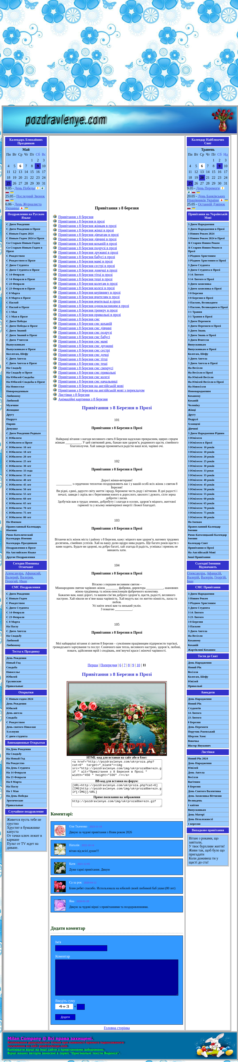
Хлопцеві (194, 424)
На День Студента (18, 767)
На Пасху (12, 626)
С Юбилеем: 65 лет (18, 503)
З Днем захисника (199, 283)
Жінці (192, 410)
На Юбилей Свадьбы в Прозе (25, 381)
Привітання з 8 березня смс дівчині (84, 328)
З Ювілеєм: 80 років (201, 517)
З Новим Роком (198, 598)
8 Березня (194, 722)
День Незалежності (200, 819)
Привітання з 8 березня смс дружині (85, 346)
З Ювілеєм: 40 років (201, 480)
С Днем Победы (16, 321)
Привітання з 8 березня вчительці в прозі (89, 301)
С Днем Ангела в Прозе (21, 363)
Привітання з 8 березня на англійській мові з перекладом (101, 390)
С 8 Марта (13, 293)
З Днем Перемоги (199, 321)
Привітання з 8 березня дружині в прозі (88, 252)
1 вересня (194, 823)
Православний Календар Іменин (204, 528)
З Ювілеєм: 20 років (201, 456)
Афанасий (32, 573)
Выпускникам (15, 344)
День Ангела (196, 772)
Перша (93, 665)
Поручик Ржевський (201, 731)
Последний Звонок (30, 196)
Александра (14, 573)
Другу (10, 414)
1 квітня (193, 805)
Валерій (193, 577)
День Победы (24, 188)
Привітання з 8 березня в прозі (81, 221)
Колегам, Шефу (198, 353)
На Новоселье (15, 386)
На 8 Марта (14, 781)
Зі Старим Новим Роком (204, 243)
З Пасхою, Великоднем (202, 302)
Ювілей (193, 681)
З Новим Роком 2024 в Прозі (206, 238)
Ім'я (58, 942)
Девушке (12, 428)
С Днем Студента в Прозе (22, 269)
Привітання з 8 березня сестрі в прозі (86, 266)
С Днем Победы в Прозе (22, 325)
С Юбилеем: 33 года (19, 470)
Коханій (193, 400)
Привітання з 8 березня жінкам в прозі (87, 226)
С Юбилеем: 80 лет (18, 517)
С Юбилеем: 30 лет (18, 466)
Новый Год (13, 662)
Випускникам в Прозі (202, 349)
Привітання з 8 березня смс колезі (84, 377)
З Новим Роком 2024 (201, 233)
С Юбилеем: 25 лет (18, 461)
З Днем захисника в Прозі (205, 288)
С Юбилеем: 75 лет (18, 512)
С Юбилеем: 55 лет (18, 494)
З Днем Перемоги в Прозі (204, 325)
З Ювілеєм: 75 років (201, 512)
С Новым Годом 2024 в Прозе (25, 238)
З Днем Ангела (197, 358)
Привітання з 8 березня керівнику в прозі (89, 292)
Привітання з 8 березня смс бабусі (84, 337)
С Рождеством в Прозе (20, 260)
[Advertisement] (118, 54)
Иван (23, 581)
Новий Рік (194, 667)
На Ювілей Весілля (200, 377)
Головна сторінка (117, 1028)
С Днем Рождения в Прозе (23, 229)
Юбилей (11, 676)
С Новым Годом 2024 (19, 233)
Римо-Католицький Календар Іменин (207, 536)
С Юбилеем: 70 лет (18, 508)
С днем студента (16, 736)
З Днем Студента (199, 265)
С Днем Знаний (16, 330)
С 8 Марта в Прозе (18, 297)
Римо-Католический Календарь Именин (19, 536)
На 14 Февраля (16, 772)
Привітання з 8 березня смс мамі (83, 341)
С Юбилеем (14, 438)
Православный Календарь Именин (23, 528)
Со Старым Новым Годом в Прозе (24, 249)
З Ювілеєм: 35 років (201, 475)
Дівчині (193, 428)
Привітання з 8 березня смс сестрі (84, 350)
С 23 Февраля (15, 283)
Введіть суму (65, 1001)
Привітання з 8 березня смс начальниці (87, 381)
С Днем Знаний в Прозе (21, 335)
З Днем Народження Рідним (206, 433)
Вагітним (194, 781)
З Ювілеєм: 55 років (201, 494)
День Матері (196, 814)
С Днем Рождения (18, 224)
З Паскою (194, 626)
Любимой (12, 400)
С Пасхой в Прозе (17, 307)
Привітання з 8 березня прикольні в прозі (89, 315)
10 (138, 665)
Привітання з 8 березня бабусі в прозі (86, 257)
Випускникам (197, 344)
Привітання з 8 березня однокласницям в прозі (93, 306)
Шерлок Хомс (197, 736)
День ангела (14, 713)
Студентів (194, 708)
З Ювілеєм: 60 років (201, 498)
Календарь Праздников (21, 543)
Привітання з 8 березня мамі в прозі (85, 261)
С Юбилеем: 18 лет (18, 452)
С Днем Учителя (17, 339)
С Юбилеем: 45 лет (18, 484)
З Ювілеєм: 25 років (201, 461)
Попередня (109, 665)
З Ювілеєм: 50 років (201, 489)
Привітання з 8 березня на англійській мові (90, 386)
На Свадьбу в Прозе (19, 372)
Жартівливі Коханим (201, 649)
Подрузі (193, 419)
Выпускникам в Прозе (21, 349)
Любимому (13, 395)
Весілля (193, 672)
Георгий (11, 581)
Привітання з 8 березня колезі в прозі (86, 288)
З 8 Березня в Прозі (200, 297)
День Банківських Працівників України (206, 198)
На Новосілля (197, 386)
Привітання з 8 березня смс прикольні (87, 372)
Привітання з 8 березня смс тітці (83, 359)
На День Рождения (18, 749)
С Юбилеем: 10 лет (18, 447)
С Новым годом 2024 (19, 699)
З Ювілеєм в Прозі (200, 442)
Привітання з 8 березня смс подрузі (85, 332)
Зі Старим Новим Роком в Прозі (205, 249)
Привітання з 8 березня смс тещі (82, 363)
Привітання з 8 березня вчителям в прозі (89, 297)
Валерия (26, 577)
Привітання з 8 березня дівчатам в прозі (88, 235)
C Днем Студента (17, 607)
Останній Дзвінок (211, 204)
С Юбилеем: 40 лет (18, 480)
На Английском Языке (21, 552)
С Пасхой (12, 302)
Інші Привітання (199, 557)
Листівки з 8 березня (74, 395)
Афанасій (214, 573)
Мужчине (12, 405)
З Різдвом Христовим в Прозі (207, 260)
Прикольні (195, 686)
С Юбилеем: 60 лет (18, 498)
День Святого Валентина (204, 791)
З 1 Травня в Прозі (200, 316)
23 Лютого (194, 717)
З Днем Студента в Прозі (204, 269)
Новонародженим (199, 391)
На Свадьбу (14, 367)
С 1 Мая (11, 311)
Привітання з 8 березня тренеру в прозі (87, 310)
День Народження (199, 662)
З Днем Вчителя (198, 339)
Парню (10, 424)
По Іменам (195, 522)
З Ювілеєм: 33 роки (200, 470)
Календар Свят (198, 543)
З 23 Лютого (196, 617)
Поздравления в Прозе (21, 547)
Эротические (14, 800)
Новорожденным (17, 391)
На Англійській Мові (201, 552)
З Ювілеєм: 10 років (201, 447)
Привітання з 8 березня (75, 217)
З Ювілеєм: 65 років (201, 503)
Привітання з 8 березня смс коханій (85, 323)
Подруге (11, 419)
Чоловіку (194, 405)
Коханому (194, 395)
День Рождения (16, 658)
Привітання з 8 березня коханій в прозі (87, 243)
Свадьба (11, 667)
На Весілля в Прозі (200, 372)
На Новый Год (15, 758)
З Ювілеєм (195, 438)
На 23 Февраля (16, 777)
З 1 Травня (195, 311)
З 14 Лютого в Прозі (201, 279)
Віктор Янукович (199, 745)
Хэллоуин (12, 731)
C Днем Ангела (16, 631)
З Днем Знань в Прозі (202, 335)
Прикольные (14, 686)
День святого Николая (21, 727)
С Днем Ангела (16, 358)
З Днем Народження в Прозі (206, 229)
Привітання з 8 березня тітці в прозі (85, 275)
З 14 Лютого (196, 274)
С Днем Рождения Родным (23, 433)
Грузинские (13, 681)
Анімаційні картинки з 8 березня (83, 399)
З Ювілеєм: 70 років (201, 508)
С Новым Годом (16, 598)
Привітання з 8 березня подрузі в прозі (87, 248)
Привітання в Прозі (201, 547)
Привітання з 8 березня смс (79, 319)
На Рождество (15, 763)
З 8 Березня (195, 293)
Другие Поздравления (20, 557)
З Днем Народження (201, 224)
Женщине (12, 410)
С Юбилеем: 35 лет (18, 475)
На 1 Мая (12, 791)
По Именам (13, 522)
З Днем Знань (197, 330)
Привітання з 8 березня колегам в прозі (87, 283)
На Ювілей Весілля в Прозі (206, 381)
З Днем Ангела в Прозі (202, 363)
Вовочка (193, 741)
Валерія (207, 577)
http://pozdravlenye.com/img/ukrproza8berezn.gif (117, 803)
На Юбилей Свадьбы (20, 377)
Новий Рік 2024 (198, 758)
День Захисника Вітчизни (205, 795)
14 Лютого (194, 713)
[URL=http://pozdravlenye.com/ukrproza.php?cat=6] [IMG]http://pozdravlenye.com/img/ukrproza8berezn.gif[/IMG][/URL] (117, 789)
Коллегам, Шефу (17, 353)
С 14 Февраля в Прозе (20, 279)
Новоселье (13, 672)
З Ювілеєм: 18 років (201, 452)
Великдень (195, 800)
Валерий (11, 577)
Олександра (196, 573)
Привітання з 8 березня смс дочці (83, 355)
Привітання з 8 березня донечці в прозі (87, 270)
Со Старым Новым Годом (23, 243)
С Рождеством (15, 255)
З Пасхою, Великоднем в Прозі (208, 307)
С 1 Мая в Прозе (17, 316)
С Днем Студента (17, 265)
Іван (190, 581)
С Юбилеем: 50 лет (18, 489)
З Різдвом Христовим (201, 255)
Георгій (220, 577)
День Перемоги (208, 188)
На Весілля (195, 367)
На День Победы (17, 795)
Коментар (62, 956)
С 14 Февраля (15, 274)
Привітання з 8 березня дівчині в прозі (87, 239)
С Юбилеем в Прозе (19, 442)
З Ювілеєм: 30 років (201, 466)
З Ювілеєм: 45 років (201, 484)
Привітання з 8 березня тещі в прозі (85, 279)
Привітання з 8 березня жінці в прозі (86, 230)
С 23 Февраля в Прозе (20, 288)
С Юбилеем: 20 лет (18, 456)
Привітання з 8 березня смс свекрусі (85, 368)
